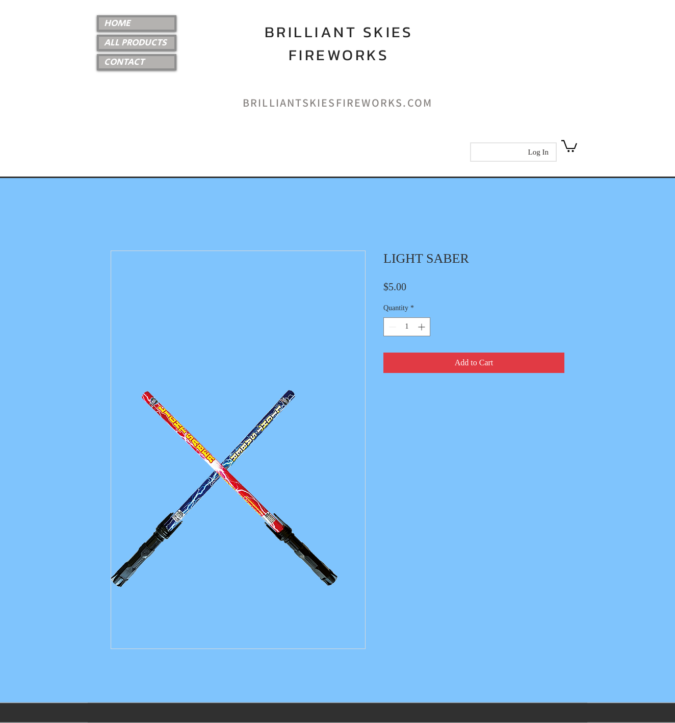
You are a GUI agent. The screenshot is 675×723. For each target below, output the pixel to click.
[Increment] (422, 327)
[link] (569, 145)
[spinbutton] (407, 327)
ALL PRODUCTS (135, 43)
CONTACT (124, 62)
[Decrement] (391, 327)
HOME (117, 23)
